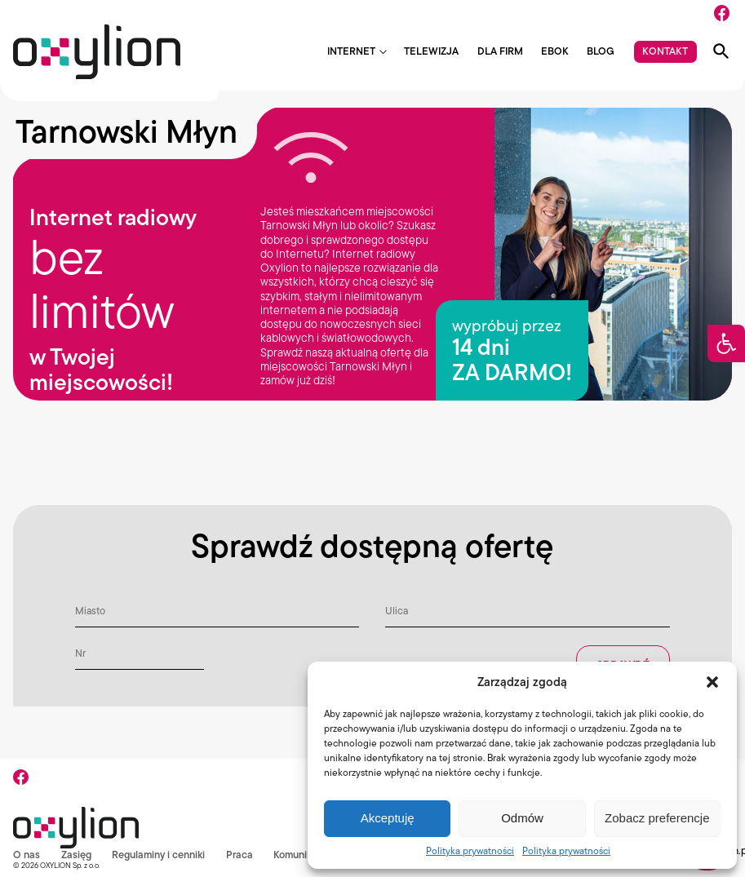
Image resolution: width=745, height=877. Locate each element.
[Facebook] (721, 13)
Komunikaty (301, 854)
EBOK (555, 52)
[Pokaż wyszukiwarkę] (721, 51)
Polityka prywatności (470, 850)
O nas (26, 854)
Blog (600, 52)
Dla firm (500, 52)
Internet (351, 52)
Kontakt (665, 51)
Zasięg (76, 854)
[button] (726, 343)
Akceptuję (388, 818)
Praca (240, 854)
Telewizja (431, 52)
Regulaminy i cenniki (159, 854)
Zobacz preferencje (657, 818)
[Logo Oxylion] (96, 51)
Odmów (522, 818)
